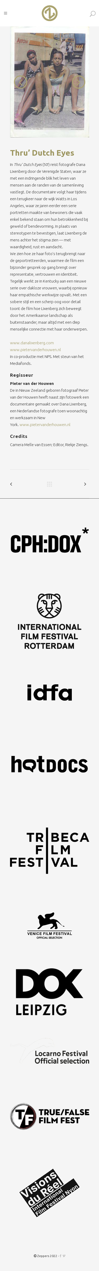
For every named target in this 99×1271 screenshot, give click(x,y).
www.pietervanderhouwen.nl (35, 349)
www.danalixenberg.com (32, 343)
